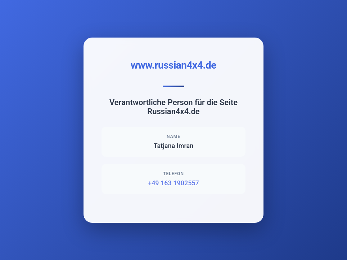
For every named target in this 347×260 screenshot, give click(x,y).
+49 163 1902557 (173, 183)
